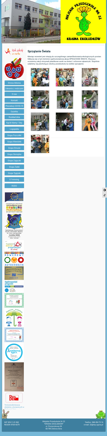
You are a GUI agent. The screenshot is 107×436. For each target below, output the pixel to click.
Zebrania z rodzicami (14, 88)
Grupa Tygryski (14, 173)
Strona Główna (14, 83)
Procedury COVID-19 (14, 106)
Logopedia (14, 129)
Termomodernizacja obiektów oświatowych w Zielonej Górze (14, 407)
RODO (14, 185)
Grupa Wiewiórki (14, 141)
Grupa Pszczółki (14, 135)
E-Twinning (14, 179)
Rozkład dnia (14, 117)
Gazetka (14, 111)
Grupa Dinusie (14, 148)
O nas (14, 94)
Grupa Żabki (14, 167)
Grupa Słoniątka (14, 154)
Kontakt (14, 100)
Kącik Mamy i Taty (14, 122)
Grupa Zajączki (14, 160)
